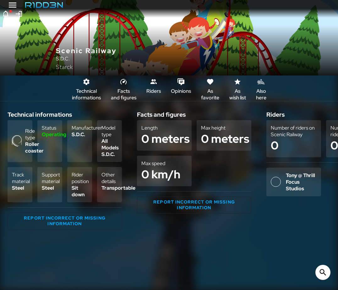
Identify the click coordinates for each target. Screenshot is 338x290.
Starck (64, 66)
